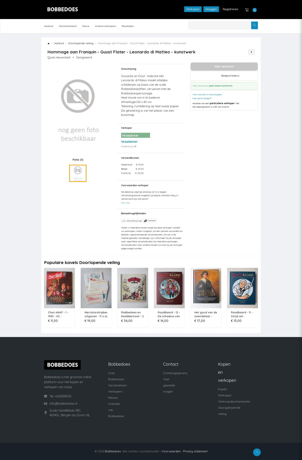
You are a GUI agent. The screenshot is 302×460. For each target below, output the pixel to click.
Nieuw (85, 26)
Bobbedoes (113, 451)
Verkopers (115, 391)
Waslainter (129, 142)
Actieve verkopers (105, 26)
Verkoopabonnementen (234, 401)
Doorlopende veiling (80, 43)
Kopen (222, 389)
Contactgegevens (175, 373)
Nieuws (113, 397)
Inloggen (211, 9)
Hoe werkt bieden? (201, 98)
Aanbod (48, 26)
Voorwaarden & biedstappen (207, 94)
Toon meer (125, 203)
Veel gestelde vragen (169, 385)
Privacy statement (195, 451)
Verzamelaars (117, 385)
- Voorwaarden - (171, 451)
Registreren (230, 9)
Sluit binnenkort (68, 26)
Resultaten (128, 26)
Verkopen (193, 9)
